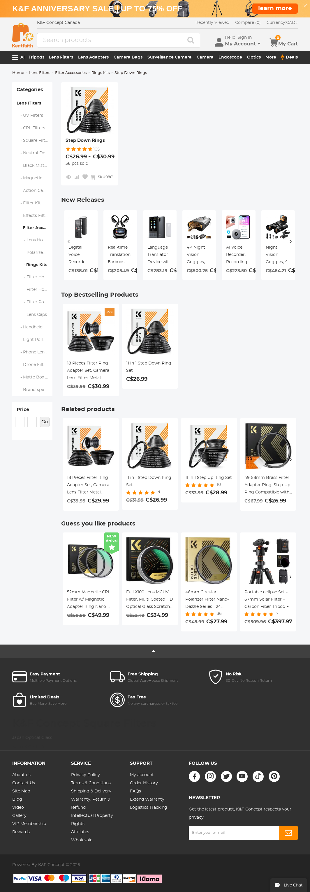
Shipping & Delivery (91, 791)
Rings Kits (100, 73)
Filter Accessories (71, 73)
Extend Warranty (147, 799)
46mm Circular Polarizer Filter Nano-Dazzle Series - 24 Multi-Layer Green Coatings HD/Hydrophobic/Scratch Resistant (209, 600)
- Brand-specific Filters (34, 390)
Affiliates (80, 832)
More (270, 57)
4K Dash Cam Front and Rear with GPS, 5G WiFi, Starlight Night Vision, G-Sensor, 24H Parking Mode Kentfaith (238, 255)
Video (18, 808)
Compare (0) (248, 23)
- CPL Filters (31, 128)
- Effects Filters (34, 216)
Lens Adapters (93, 57)
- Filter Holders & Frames (34, 277)
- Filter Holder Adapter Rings (34, 290)
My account (142, 775)
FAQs (135, 791)
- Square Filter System (34, 141)
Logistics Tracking (148, 808)
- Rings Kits (32, 265)
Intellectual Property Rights (92, 820)
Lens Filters (61, 57)
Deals (289, 57)
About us (21, 775)
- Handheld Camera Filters (34, 327)
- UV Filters (30, 116)
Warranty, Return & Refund (90, 803)
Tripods (36, 57)
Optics (254, 57)
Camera (205, 57)
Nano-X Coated (28, 747)
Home (18, 73)
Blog (17, 799)
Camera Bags (128, 57)
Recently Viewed (212, 23)
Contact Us (23, 783)
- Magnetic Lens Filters (34, 178)
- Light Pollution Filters (34, 340)
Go (44, 422)
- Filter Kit (29, 203)
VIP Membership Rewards (29, 828)
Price (23, 409)
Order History (144, 783)
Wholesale (81, 840)
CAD (282, 23)
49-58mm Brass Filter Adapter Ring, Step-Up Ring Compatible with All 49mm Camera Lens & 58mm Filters (267, 486)
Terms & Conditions (91, 783)
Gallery (19, 816)
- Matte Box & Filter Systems (34, 377)
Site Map (21, 791)
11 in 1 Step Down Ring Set (148, 367)
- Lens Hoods (33, 240)
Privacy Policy (85, 775)
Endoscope (230, 57)
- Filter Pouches (34, 302)
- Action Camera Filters (34, 191)
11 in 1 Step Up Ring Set (208, 478)
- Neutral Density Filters (34, 153)
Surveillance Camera (169, 57)
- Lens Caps (32, 315)
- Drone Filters (33, 365)
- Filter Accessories (34, 228)
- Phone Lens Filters (34, 352)
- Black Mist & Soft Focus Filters (34, 166)
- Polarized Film (34, 253)
